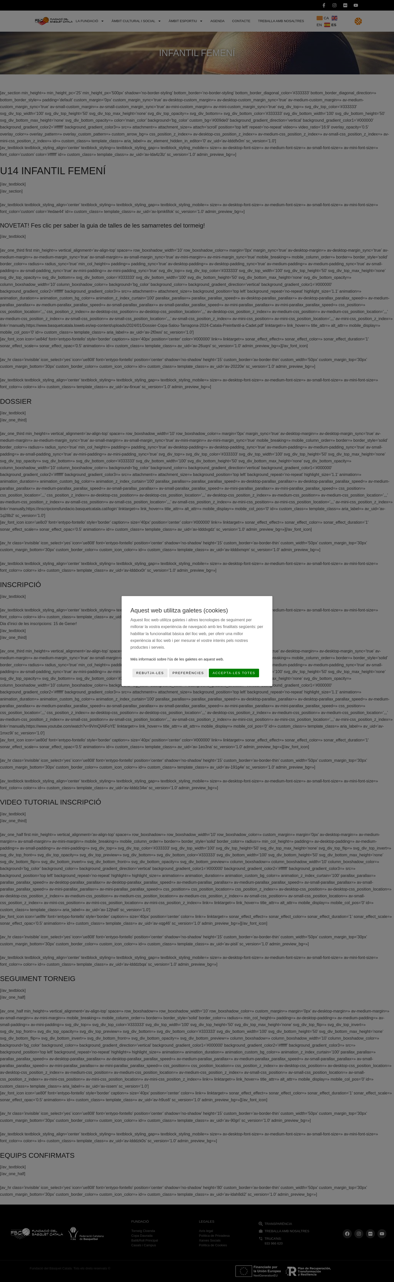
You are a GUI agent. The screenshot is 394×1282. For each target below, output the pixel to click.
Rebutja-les (150, 673)
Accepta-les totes (234, 673)
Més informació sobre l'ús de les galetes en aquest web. (177, 659)
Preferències (188, 673)
